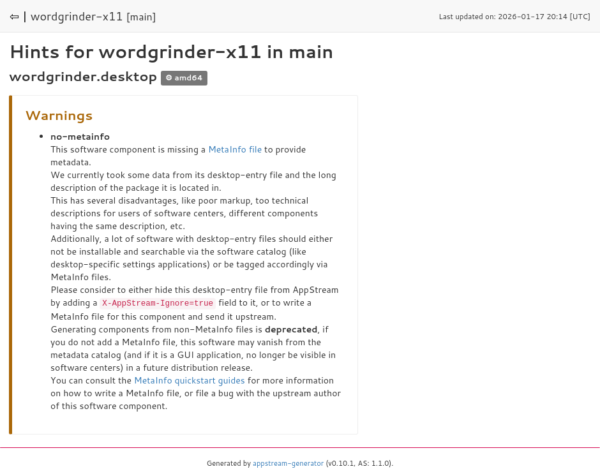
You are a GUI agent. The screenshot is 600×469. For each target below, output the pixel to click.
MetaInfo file (235, 149)
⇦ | (18, 16)
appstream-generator (288, 463)
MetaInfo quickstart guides (189, 379)
